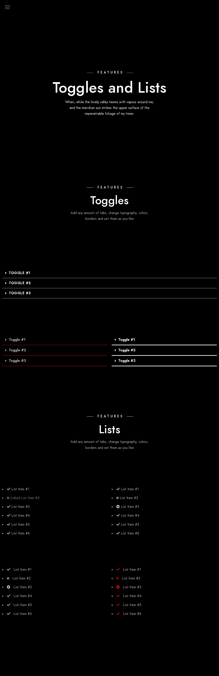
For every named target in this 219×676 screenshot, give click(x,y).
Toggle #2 (20, 283)
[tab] (109, 273)
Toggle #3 (20, 293)
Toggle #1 (19, 273)
